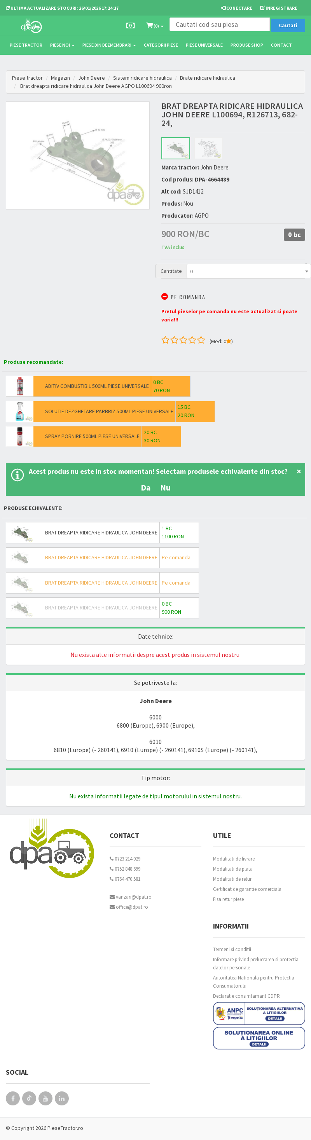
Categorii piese (161, 45)
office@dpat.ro (129, 907)
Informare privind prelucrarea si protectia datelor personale (256, 963)
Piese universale (204, 45)
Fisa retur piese (228, 899)
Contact (281, 45)
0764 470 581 (125, 879)
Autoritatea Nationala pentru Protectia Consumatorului (253, 981)
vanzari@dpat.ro (131, 897)
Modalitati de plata (233, 869)
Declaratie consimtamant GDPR (246, 996)
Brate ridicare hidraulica (207, 77)
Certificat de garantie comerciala (247, 889)
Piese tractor (26, 45)
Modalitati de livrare (234, 858)
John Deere (91, 77)
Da (146, 487)
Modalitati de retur (232, 879)
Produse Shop (247, 45)
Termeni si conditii (232, 949)
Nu (165, 487)
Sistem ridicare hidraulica (142, 77)
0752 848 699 (125, 869)
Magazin (60, 77)
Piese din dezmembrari (109, 45)
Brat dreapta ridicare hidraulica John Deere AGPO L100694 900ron (96, 85)
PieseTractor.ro (65, 1127)
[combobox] (249, 271)
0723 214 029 (125, 858)
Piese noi (62, 45)
